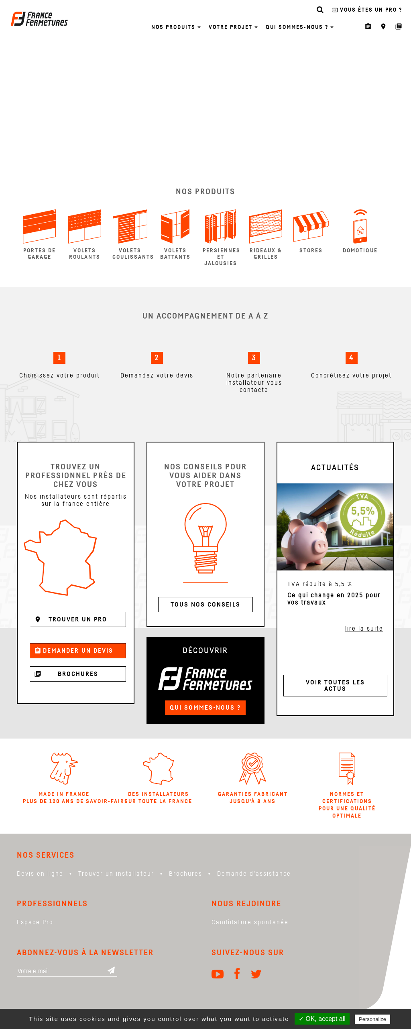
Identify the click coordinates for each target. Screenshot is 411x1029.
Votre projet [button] (233, 27)
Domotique (360, 231)
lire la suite (364, 628)
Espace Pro (35, 922)
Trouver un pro (70, 619)
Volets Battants (175, 234)
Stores (311, 231)
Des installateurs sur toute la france (158, 778)
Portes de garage (39, 234)
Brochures (66, 674)
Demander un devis (73, 650)
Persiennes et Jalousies (221, 237)
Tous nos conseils (205, 604)
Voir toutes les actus (335, 685)
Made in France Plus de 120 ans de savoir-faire (64, 778)
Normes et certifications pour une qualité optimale (347, 786)
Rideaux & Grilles (265, 234)
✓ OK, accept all (322, 1018)
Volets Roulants (84, 234)
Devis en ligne (40, 874)
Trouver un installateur (116, 874)
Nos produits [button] (176, 27)
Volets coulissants (132, 234)
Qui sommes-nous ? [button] (300, 27)
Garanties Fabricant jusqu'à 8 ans (253, 778)
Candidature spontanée (250, 922)
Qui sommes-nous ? (205, 707)
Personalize (372, 1019)
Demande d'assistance (254, 874)
